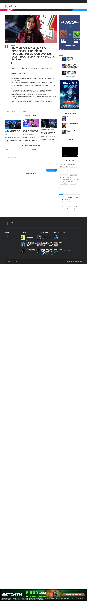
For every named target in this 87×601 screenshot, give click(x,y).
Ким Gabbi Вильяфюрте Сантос (65, 168)
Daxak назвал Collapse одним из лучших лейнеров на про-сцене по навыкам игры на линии (30, 131)
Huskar (60, 249)
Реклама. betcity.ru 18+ (64, 15)
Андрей (14, 63)
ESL (20, 111)
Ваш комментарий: (8, 155)
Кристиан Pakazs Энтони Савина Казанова (67, 179)
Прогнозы (46, 5)
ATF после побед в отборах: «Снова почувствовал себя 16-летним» (12, 132)
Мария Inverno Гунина (14, 111)
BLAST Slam (62, 181)
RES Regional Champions (64, 185)
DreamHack (74, 168)
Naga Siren (61, 242)
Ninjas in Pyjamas (73, 183)
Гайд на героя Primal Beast (72, 123)
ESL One (24, 111)
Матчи (67, 5)
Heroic (78, 179)
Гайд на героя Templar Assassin (71, 131)
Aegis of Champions (73, 175)
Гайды (6, 243)
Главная (27, 5)
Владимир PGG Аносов (64, 183)
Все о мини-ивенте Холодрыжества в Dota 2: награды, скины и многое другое (31, 244)
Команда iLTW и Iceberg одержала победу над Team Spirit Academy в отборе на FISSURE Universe (48, 131)
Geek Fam (72, 185)
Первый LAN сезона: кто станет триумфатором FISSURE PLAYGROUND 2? (31, 236)
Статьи (53, 5)
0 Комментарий (27, 63)
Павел (67, 118)
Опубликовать (52, 170)
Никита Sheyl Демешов (64, 175)
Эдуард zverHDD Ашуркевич (65, 173)
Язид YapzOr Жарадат (71, 164)
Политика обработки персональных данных (74, 261)
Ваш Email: (34, 149)
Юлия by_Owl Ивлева (73, 166)
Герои (40, 5)
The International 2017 (64, 166)
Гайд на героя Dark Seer (71, 116)
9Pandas (7, 111)
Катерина (27, 246)
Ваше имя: (7, 149)
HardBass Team (62, 164)
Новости (34, 5)
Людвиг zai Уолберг (69, 181)
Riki (59, 235)
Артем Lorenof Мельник (67, 177)
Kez (60, 177)
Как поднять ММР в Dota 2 (31, 249)
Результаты (60, 5)
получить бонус (70, 45)
